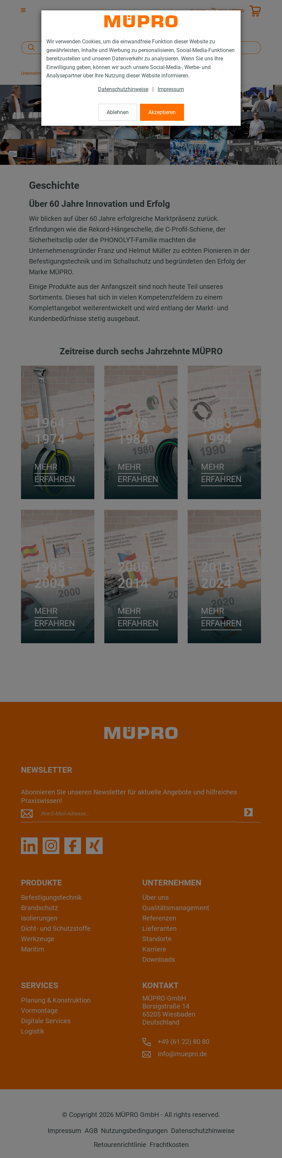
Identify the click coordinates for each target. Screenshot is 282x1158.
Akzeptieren (162, 112)
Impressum (171, 89)
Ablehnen (118, 112)
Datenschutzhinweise (123, 89)
